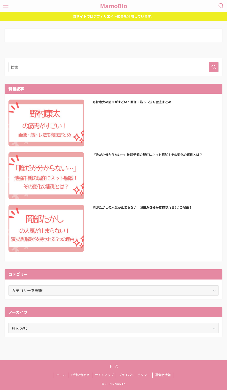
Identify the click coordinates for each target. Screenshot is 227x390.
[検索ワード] (113, 67)
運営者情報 (163, 375)
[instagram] (116, 366)
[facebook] (111, 366)
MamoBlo (113, 6)
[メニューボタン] (6, 6)
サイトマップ (104, 375)
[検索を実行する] (214, 67)
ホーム (61, 375)
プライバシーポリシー (134, 375)
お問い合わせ (80, 375)
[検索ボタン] (221, 6)
